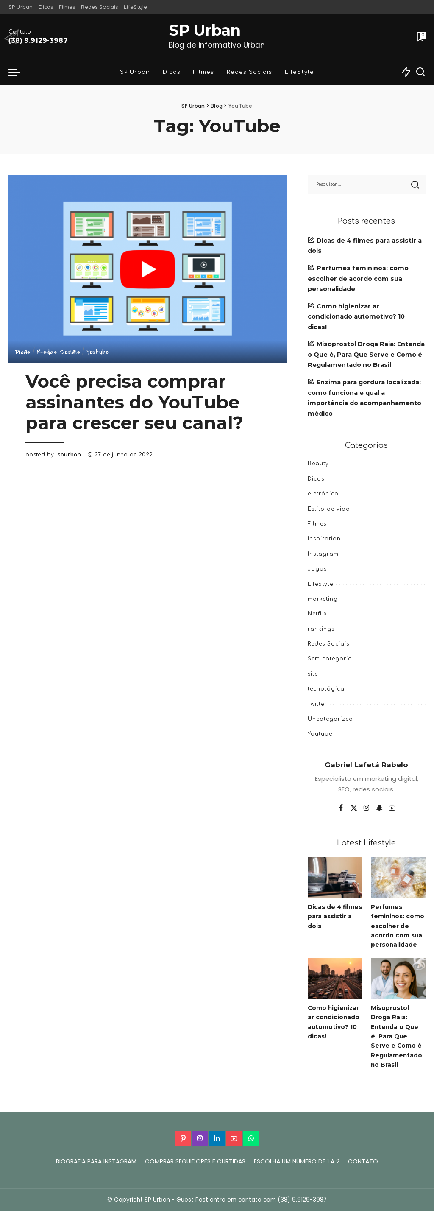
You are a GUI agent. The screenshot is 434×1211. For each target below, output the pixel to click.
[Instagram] (366, 808)
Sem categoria (330, 659)
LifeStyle (320, 584)
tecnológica (326, 689)
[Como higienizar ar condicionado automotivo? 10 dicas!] (335, 978)
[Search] (420, 72)
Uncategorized (330, 719)
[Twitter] (354, 808)
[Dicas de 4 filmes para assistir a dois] (335, 877)
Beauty (318, 464)
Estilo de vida (329, 509)
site (313, 674)
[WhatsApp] (251, 1138)
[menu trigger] (18, 72)
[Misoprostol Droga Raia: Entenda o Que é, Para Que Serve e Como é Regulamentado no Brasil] (398, 978)
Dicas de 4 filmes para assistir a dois (329, 916)
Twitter (317, 704)
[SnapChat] (379, 808)
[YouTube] (392, 808)
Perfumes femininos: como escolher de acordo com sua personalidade (358, 278)
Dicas (23, 352)
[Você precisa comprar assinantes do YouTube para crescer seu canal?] (147, 269)
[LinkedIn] (217, 1138)
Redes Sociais (58, 352)
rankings (321, 629)
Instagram (323, 554)
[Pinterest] (183, 1138)
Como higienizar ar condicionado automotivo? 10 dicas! (356, 316)
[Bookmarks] (420, 36)
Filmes (317, 524)
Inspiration (324, 539)
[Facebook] (341, 808)
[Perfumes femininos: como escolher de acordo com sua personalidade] (398, 877)
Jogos (317, 569)
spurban (69, 455)
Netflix (317, 614)
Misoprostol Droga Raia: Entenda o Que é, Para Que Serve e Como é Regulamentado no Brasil (366, 354)
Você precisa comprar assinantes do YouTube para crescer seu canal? (135, 402)
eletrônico (323, 494)
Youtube (97, 352)
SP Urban (204, 30)
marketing (323, 599)
